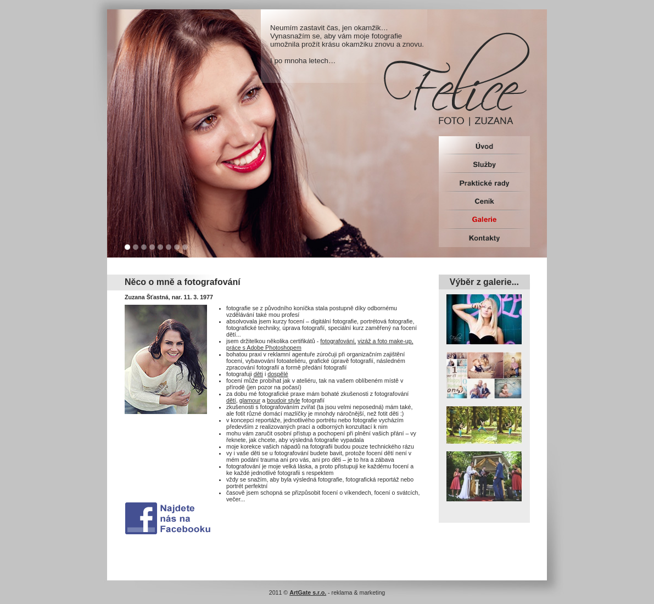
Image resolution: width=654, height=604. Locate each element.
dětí (231, 400)
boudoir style (283, 400)
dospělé (277, 374)
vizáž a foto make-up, (385, 341)
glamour (250, 400)
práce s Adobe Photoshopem (263, 347)
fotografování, (338, 341)
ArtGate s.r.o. (307, 592)
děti (258, 374)
